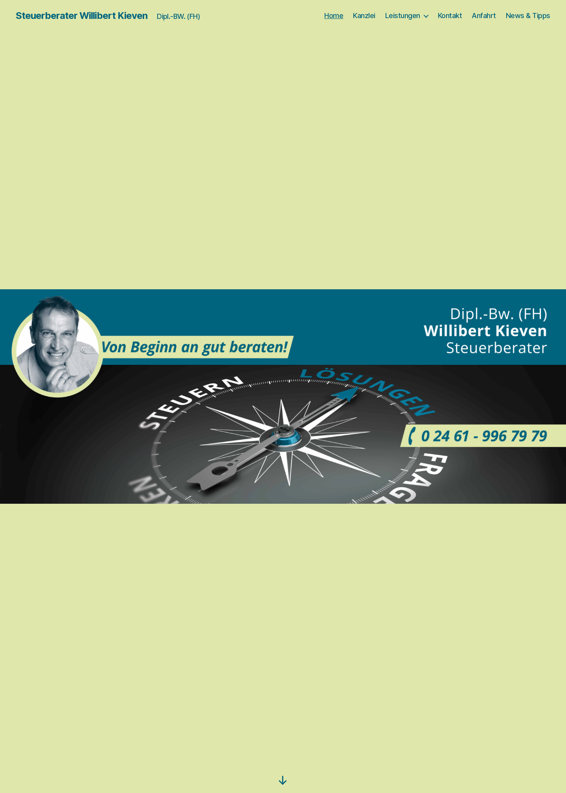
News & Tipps (528, 15)
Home (333, 15)
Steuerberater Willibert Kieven (81, 15)
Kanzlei (364, 15)
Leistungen (402, 15)
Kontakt (450, 15)
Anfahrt (484, 15)
